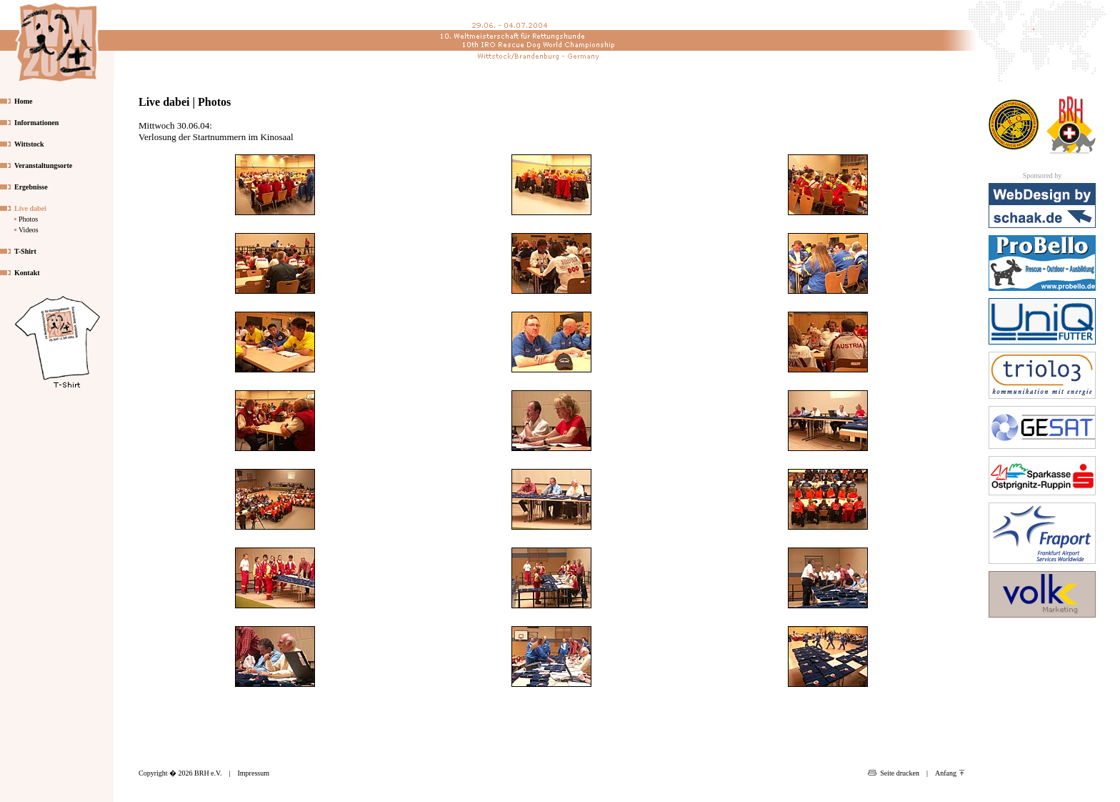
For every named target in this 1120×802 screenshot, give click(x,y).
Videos (29, 230)
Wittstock (29, 144)
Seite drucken (893, 773)
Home (23, 101)
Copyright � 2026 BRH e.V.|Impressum (204, 773)
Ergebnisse (31, 187)
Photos (28, 219)
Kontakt (27, 273)
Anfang (949, 773)
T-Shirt (25, 251)
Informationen (36, 123)
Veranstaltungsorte (43, 165)
